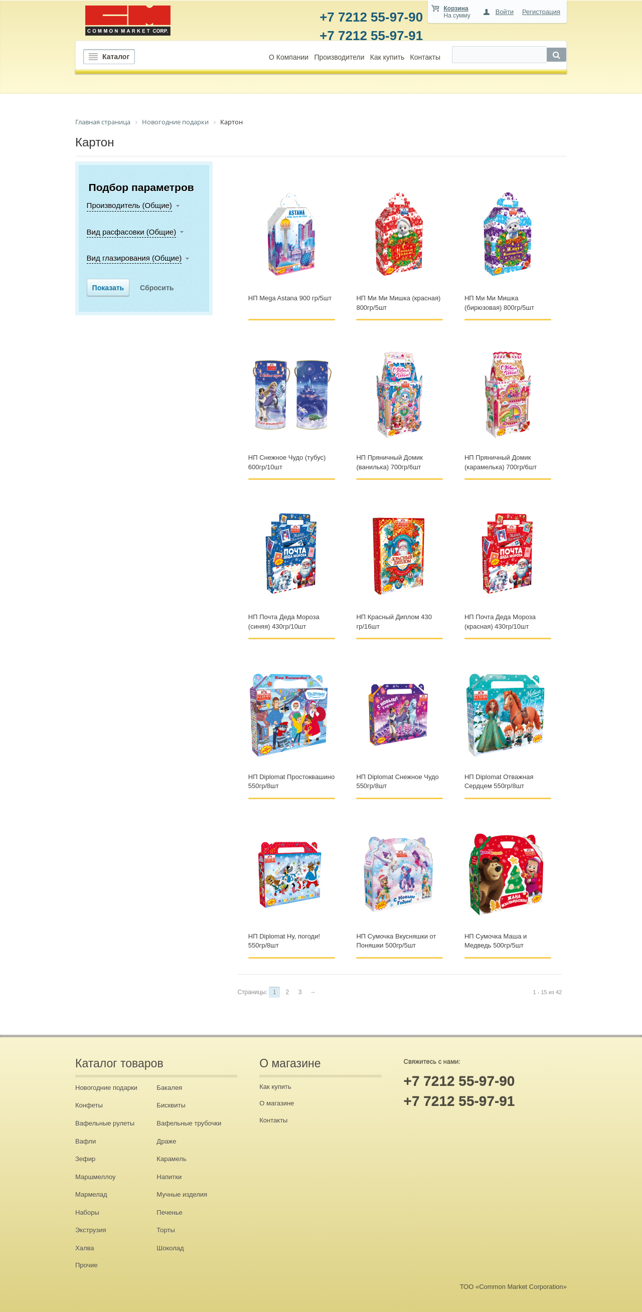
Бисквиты (170, 1105)
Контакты (425, 57)
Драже (166, 1141)
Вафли (85, 1141)
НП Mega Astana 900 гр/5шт (290, 298)
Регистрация (541, 12)
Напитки (169, 1177)
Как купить (387, 57)
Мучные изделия (181, 1194)
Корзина (456, 8)
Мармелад (91, 1194)
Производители (339, 57)
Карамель (171, 1159)
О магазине (276, 1103)
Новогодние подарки (106, 1087)
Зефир (85, 1159)
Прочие (86, 1265)
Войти (505, 12)
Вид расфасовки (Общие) (132, 232)
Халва (84, 1248)
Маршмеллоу (95, 1177)
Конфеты (89, 1105)
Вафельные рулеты (104, 1123)
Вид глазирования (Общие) (134, 258)
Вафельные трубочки (188, 1123)
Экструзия (90, 1230)
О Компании (288, 57)
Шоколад (170, 1248)
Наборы (87, 1212)
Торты (165, 1230)
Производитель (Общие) (129, 205)
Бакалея (169, 1087)
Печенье (169, 1212)
